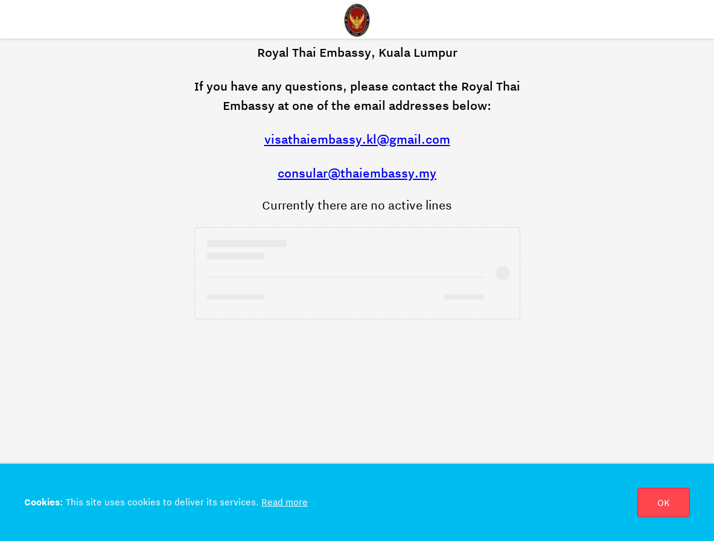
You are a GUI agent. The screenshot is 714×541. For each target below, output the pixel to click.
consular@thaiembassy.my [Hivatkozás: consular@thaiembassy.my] (357, 173)
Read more (284, 502)
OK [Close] (663, 503)
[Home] (357, 19)
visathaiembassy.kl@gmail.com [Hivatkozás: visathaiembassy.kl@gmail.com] (357, 139)
